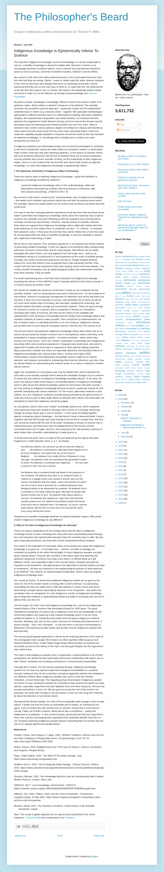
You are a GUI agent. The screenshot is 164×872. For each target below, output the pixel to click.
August (124, 411)
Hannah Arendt (122, 311)
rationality (138, 359)
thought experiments (125, 374)
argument (123, 262)
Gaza (127, 302)
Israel (133, 326)
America (139, 259)
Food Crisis (135, 299)
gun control (144, 308)
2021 (121, 454)
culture (126, 277)
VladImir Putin (131, 382)
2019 (121, 462)
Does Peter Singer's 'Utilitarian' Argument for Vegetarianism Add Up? (133, 217)
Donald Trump (122, 283)
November (126, 402)
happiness (135, 311)
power (132, 356)
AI (121, 259)
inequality (119, 319)
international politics (124, 323)
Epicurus (132, 289)
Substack (69, 817)
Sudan (133, 368)
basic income (120, 265)
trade (148, 374)
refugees (147, 359)
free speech (145, 299)
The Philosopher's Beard (71, 17)
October (125, 406)
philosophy (120, 346)
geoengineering (144, 302)
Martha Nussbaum (131, 334)
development (144, 280)
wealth (144, 382)
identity (136, 316)
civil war (138, 271)
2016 (121, 474)
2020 (121, 458)
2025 (121, 399)
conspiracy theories (130, 274)
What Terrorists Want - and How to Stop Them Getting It (134, 186)
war (139, 382)
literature (131, 331)
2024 (121, 442)
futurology (119, 302)
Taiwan (140, 368)
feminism (119, 299)
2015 (121, 478)
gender (134, 302)
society (146, 364)
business (119, 268)
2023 (121, 446)
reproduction (128, 362)
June (123, 432)
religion (118, 362)
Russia (126, 365)
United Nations (121, 380)
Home (60, 836)
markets (146, 331)
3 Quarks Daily (32, 817)
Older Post (99, 836)
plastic (147, 346)
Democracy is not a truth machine (133, 164)
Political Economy (142, 349)
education (119, 286)
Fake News (145, 296)
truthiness (119, 377)
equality (118, 293)
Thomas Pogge (143, 371)
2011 (121, 495)
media (125, 337)
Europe (130, 296)
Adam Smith (145, 256)
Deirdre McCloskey (141, 277)
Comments (123, 130)
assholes (134, 262)
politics (145, 352)
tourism (140, 374)
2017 (121, 470)
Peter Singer (143, 343)
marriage (119, 334)
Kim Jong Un (120, 329)
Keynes (147, 326)
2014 (121, 482)
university (146, 379)
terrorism (131, 371)
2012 (121, 490)
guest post (132, 308)
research (139, 362)
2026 (121, 395)
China (130, 271)
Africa (117, 259)
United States (134, 379)
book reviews (133, 265)
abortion (118, 256)
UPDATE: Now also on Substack (130, 419)
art (129, 262)
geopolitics (119, 305)
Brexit (142, 265)
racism (130, 359)
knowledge (132, 328)
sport (127, 368)
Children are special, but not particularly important (131, 178)
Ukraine (128, 377)
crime (117, 277)
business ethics (132, 268)
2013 (121, 486)
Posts (121, 125)
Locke (139, 331)
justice (140, 325)
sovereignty (119, 368)
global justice (131, 305)
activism (135, 256)
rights (148, 362)
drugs (134, 283)
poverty (126, 356)
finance (127, 299)
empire (147, 286)
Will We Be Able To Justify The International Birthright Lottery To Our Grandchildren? (133, 228)
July (123, 415)
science (135, 365)
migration (125, 340)
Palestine (118, 343)
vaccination (120, 382)
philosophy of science (135, 346)
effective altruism (134, 286)
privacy (147, 356)
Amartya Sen (129, 259)
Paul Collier (130, 343)
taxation (147, 368)
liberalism (145, 328)
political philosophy (125, 353)
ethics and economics (141, 293)
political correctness (124, 349)
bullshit (147, 265)
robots (117, 365)
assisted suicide (144, 262)
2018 (121, 466)
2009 (121, 503)
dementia (118, 280)
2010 (121, 499)
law (139, 329)
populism (119, 356)
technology (120, 371)
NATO (132, 340)
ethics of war (120, 296)
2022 (121, 450)
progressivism (120, 359)
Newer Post (20, 836)
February (125, 436)
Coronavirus (144, 274)
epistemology (144, 289)
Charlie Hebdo (121, 271)
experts (137, 296)
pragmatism (139, 356)
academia (127, 256)
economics (144, 283)
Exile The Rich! (125, 201)
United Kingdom (142, 376)
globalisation (145, 305)
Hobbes (135, 314)
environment (121, 289)
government (120, 308)
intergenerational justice (138, 319)
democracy (130, 280)
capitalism (146, 268)
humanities (119, 316)
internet (128, 326)
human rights (144, 314)
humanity (128, 316)
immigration (145, 316)
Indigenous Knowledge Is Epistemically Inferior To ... (133, 426)
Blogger (94, 856)
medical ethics (136, 337)
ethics (126, 292)
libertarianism (120, 331)
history (128, 314)
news (137, 340)
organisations (145, 340)
